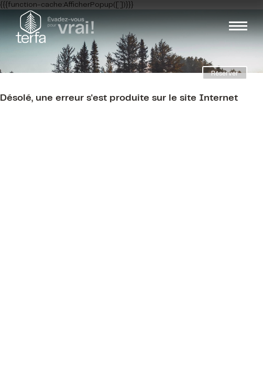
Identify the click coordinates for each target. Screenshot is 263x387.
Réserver (224, 74)
